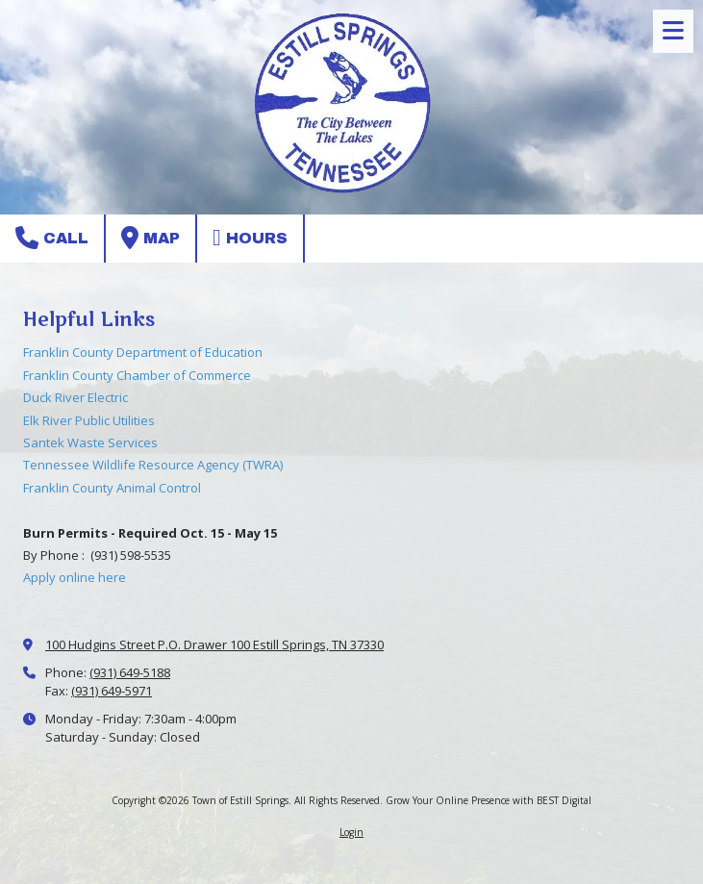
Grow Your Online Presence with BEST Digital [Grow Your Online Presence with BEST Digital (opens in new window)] (488, 800)
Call (51, 237)
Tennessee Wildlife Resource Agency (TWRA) (153, 464)
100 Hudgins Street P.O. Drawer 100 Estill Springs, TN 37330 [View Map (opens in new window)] (214, 644)
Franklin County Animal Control (112, 487)
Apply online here (74, 577)
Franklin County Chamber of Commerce (137, 375)
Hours (250, 237)
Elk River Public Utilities (89, 420)
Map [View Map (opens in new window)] (150, 237)
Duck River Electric (75, 397)
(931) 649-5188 (129, 672)
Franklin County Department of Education (143, 352)
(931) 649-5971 (111, 690)
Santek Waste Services (90, 442)
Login (351, 832)
